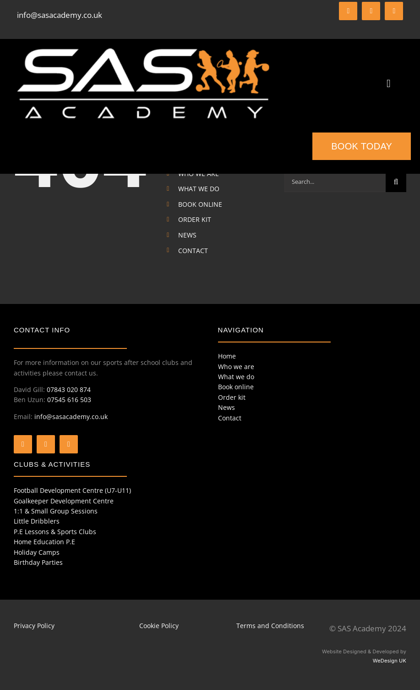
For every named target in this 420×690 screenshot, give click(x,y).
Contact (229, 418)
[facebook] (348, 11)
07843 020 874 (69, 389)
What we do (236, 376)
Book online (236, 386)
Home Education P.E (44, 541)
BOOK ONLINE (200, 204)
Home (227, 356)
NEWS (187, 235)
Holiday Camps (37, 552)
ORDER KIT (194, 219)
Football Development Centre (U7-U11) (72, 490)
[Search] (396, 181)
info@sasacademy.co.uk (59, 15)
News (226, 407)
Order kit (231, 397)
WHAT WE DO (198, 188)
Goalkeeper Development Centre (64, 501)
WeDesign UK (389, 660)
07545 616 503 (69, 399)
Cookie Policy (159, 625)
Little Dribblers (37, 521)
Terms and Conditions (270, 625)
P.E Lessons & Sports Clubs (55, 531)
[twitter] (371, 11)
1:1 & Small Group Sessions (56, 511)
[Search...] (335, 181)
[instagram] (394, 11)
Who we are (236, 366)
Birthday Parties (38, 562)
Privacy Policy (34, 625)
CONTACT (193, 250)
